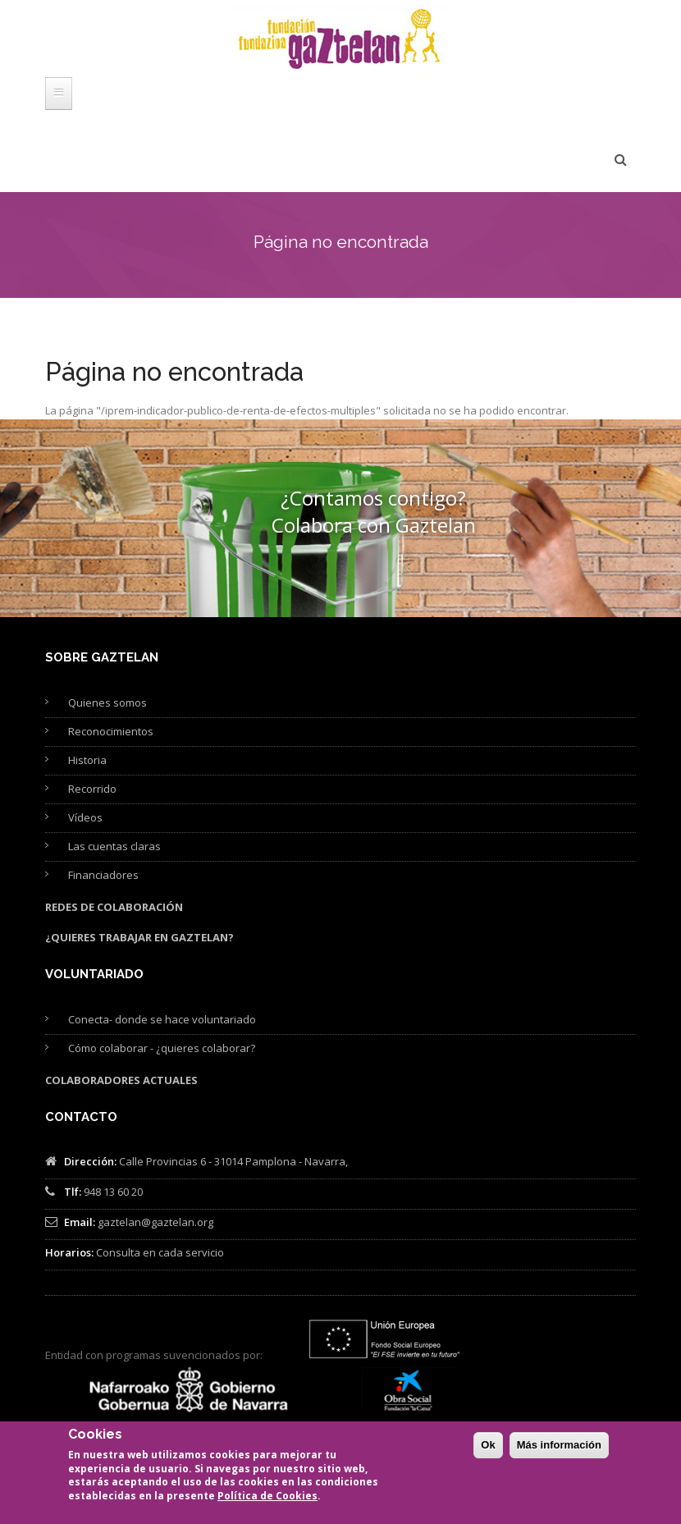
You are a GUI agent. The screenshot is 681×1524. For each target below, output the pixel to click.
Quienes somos (107, 702)
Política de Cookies (267, 1496)
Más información (559, 1445)
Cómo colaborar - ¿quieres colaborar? (161, 1048)
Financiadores (103, 874)
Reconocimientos (110, 731)
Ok (488, 1445)
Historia (87, 760)
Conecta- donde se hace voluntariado (162, 1019)
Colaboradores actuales (121, 1080)
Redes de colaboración (114, 906)
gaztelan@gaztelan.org (155, 1222)
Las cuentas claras (114, 846)
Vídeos (85, 817)
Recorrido (92, 788)
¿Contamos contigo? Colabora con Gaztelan (374, 511)
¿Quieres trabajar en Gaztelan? (139, 937)
